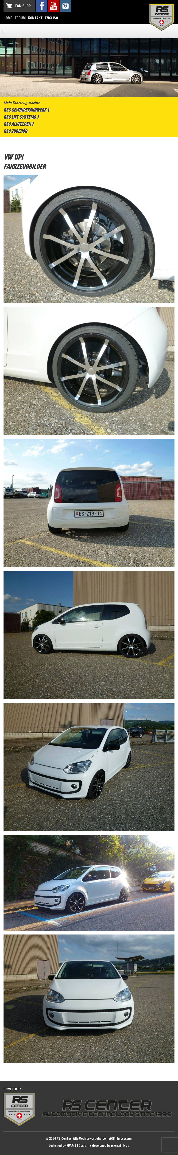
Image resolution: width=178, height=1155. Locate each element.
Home (8, 17)
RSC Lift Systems (20, 117)
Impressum (124, 1138)
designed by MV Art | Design (68, 1145)
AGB (112, 1138)
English (51, 17)
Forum (20, 17)
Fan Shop (23, 5)
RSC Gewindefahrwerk (25, 110)
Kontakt (35, 17)
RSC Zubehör (15, 131)
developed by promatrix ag (111, 1145)
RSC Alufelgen (17, 124)
